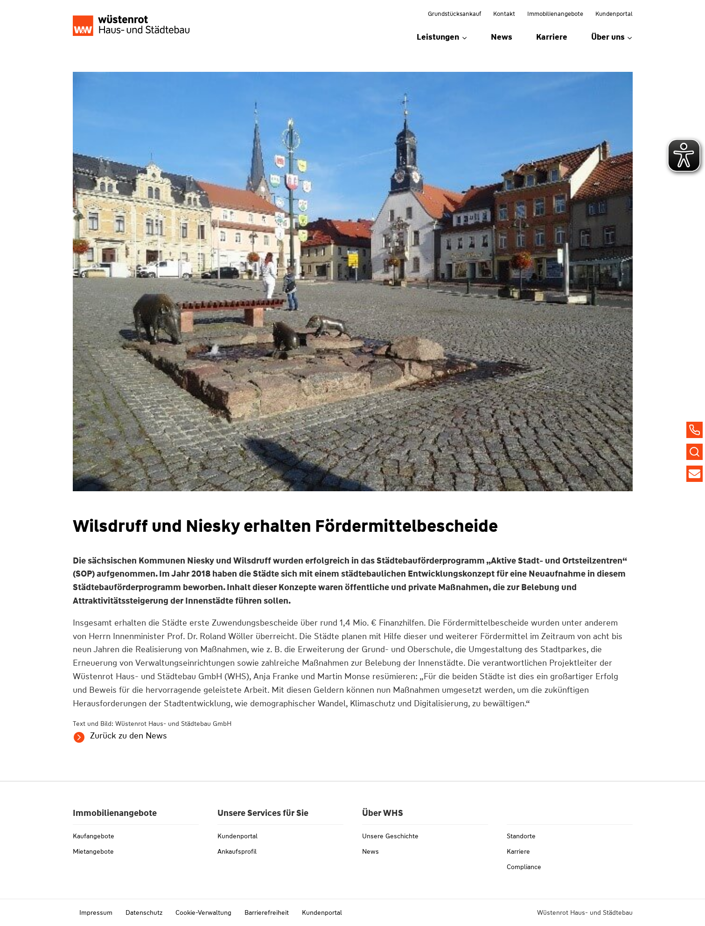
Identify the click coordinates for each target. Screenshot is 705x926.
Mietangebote (93, 851)
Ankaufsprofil (237, 851)
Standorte (521, 836)
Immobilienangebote (555, 14)
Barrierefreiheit (266, 912)
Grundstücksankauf (454, 14)
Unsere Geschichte (390, 836)
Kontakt (504, 14)
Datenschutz (144, 912)
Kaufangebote (93, 836)
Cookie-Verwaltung (203, 912)
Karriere (551, 37)
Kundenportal (614, 14)
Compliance (524, 867)
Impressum (95, 912)
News (501, 37)
